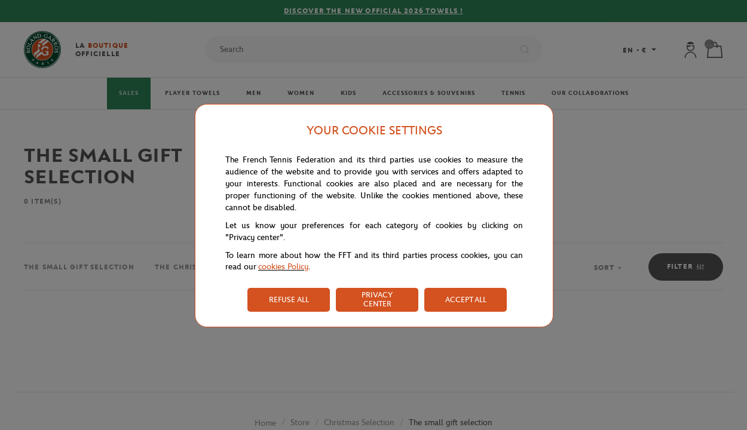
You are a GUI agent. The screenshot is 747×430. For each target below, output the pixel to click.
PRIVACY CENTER (377, 299)
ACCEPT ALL (465, 299)
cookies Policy (283, 267)
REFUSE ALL (289, 299)
